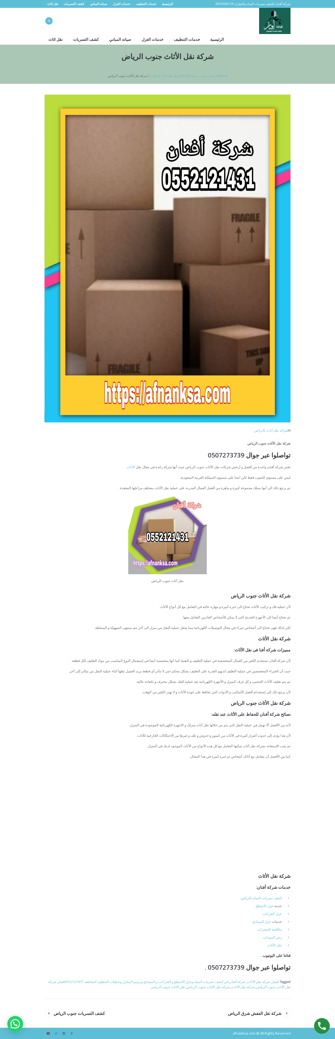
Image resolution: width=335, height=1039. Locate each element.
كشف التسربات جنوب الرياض (79, 1013)
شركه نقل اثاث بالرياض (165, 76)
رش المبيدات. (272, 937)
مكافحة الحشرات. (269, 929)
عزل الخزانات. (272, 913)
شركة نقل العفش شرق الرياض (254, 1013)
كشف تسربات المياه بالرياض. (261, 898)
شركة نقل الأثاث (243, 987)
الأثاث (131, 467)
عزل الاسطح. (264, 905)
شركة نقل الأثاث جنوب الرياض (208, 987)
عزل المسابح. (261, 921)
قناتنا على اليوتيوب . (275, 955)
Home (223, 76)
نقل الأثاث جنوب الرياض (168, 987)
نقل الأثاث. (274, 945)
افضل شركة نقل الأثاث (263, 981)
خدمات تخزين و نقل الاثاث (200, 76)
